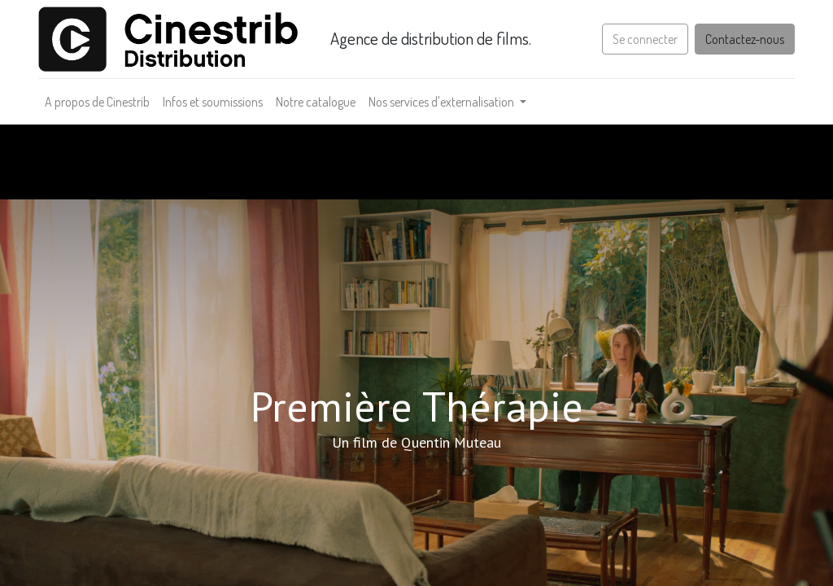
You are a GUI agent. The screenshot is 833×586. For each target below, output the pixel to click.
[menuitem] (97, 101)
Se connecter (645, 39)
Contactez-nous (744, 39)
